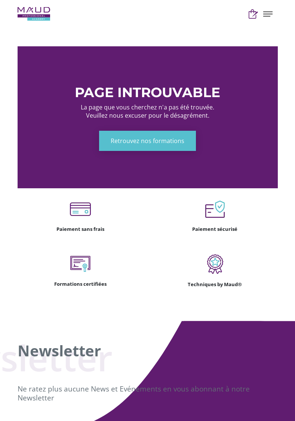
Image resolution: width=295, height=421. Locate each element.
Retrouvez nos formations (147, 141)
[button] (268, 14)
